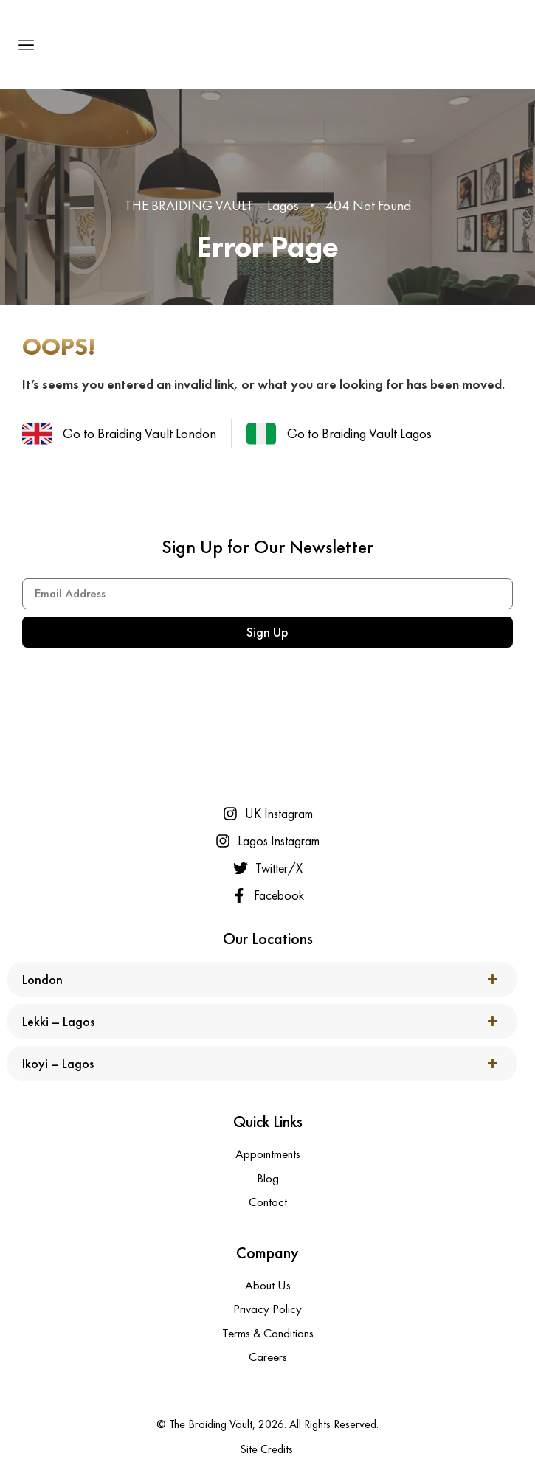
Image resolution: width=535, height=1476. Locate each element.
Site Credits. (267, 1449)
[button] (26, 44)
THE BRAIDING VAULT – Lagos (212, 205)
